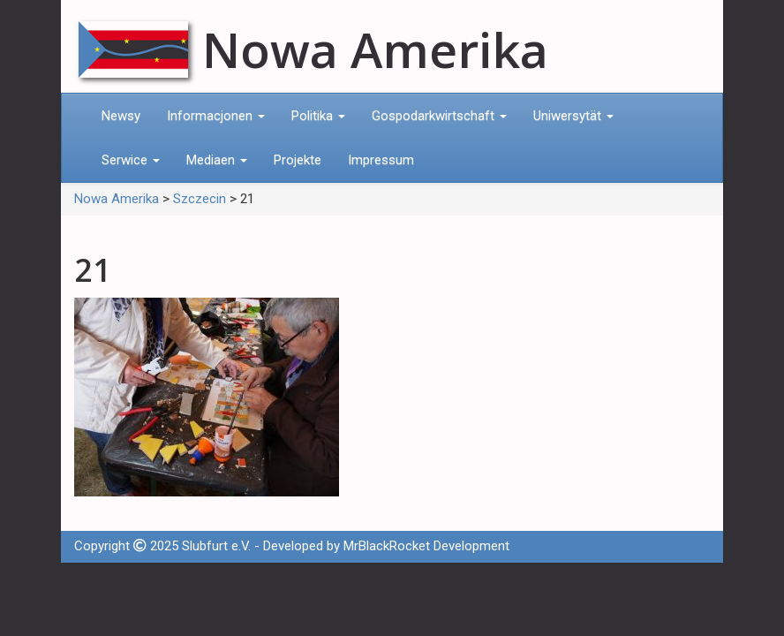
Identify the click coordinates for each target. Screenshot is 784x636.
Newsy (121, 116)
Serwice (131, 160)
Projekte (297, 160)
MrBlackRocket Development (426, 546)
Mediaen (216, 160)
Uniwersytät (573, 116)
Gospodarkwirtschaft (439, 116)
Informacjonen (216, 116)
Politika (318, 116)
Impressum (381, 160)
